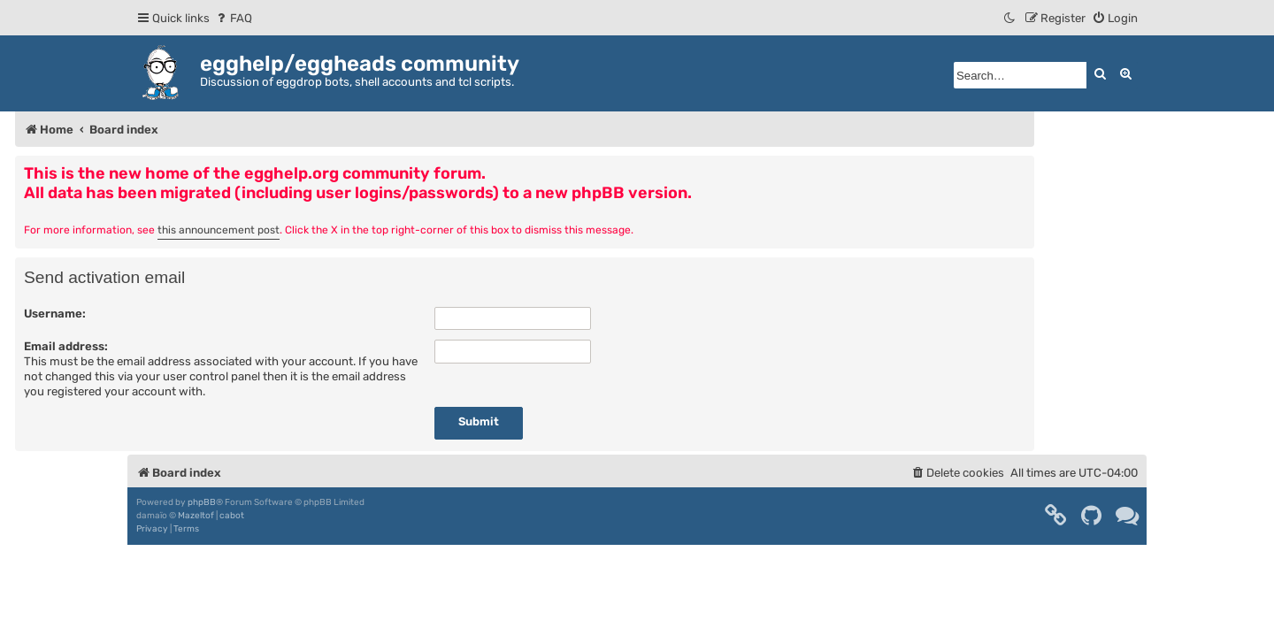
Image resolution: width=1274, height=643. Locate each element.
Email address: (66, 346)
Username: (55, 313)
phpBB (202, 502)
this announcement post (218, 230)
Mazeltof (196, 515)
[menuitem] (233, 18)
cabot (231, 515)
